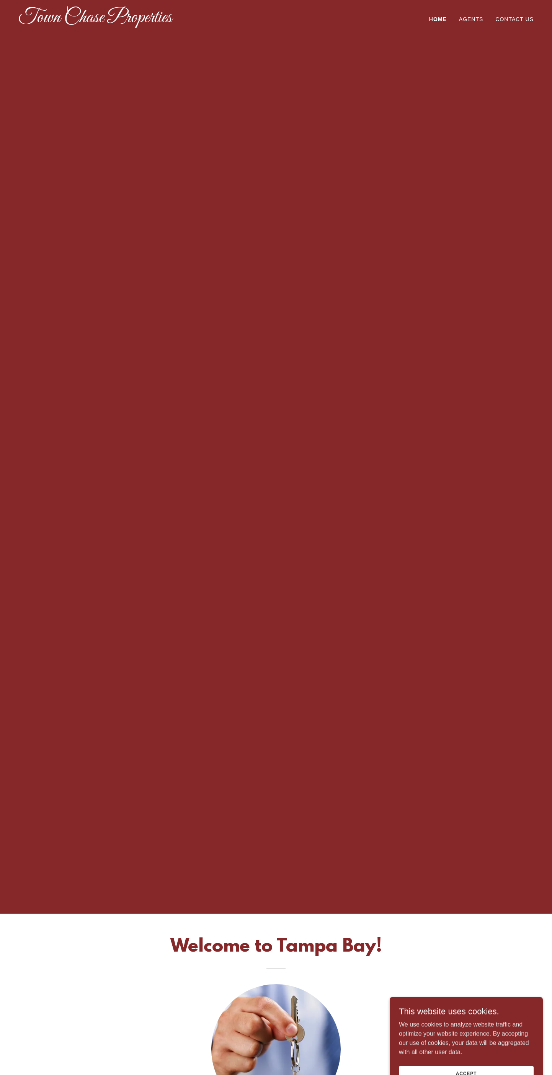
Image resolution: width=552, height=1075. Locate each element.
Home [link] (438, 19)
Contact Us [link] (514, 19)
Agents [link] (471, 19)
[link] (108, 20)
